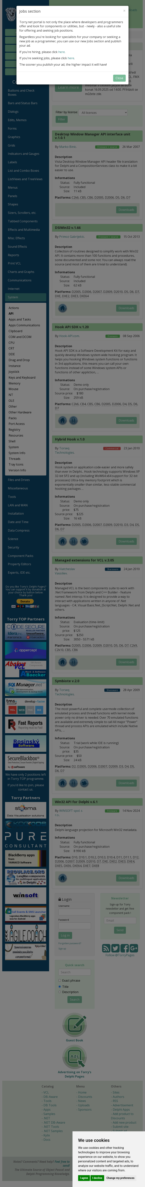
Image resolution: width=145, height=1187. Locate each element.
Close (119, 78)
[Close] (124, 10)
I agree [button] (84, 1177)
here (61, 52)
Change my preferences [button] (120, 1177)
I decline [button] (97, 1177)
